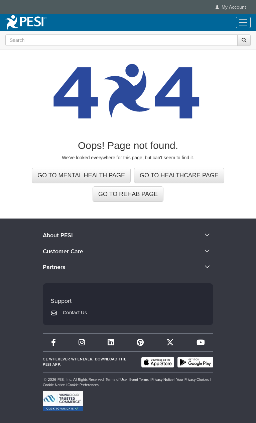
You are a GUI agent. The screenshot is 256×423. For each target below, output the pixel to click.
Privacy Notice (162, 379)
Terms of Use (116, 379)
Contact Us (75, 312)
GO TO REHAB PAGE (128, 194)
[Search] (244, 40)
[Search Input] (126, 40)
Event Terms (139, 379)
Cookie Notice (54, 385)
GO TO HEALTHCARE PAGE (179, 175)
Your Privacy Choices (192, 379)
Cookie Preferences (83, 385)
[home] (25, 22)
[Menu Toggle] (243, 22)
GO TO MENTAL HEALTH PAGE (81, 175)
